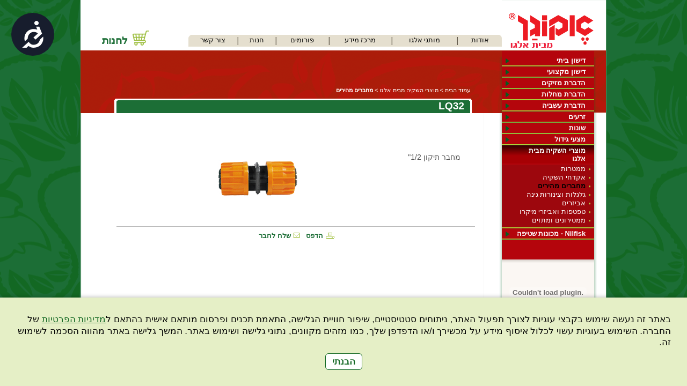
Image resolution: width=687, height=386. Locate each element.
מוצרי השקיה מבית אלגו (557, 154)
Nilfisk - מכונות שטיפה (551, 233)
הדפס (314, 236)
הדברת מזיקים (564, 83)
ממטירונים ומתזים (559, 220)
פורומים (302, 40)
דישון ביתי (571, 60)
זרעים (577, 117)
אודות (480, 40)
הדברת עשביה (564, 105)
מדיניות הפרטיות (74, 319)
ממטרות (573, 169)
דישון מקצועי (566, 72)
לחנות (115, 40)
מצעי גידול (570, 139)
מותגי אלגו (425, 40)
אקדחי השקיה (564, 177)
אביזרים (574, 203)
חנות (257, 40)
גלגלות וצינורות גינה (556, 194)
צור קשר (213, 40)
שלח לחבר (275, 236)
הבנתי (343, 362)
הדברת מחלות (564, 94)
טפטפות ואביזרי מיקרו (553, 211)
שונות (577, 128)
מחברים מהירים (562, 186)
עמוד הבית (458, 90)
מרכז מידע (360, 40)
